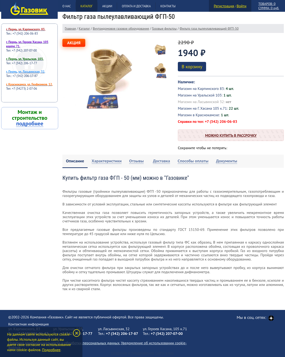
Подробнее (51, 349)
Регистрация (224, 6)
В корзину (192, 67)
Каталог (87, 6)
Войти (241, 6)
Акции (107, 6)
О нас (66, 6)
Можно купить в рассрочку (230, 135)
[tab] (75, 161)
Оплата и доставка (136, 6)
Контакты (167, 6)
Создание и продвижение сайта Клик (142, 353)
